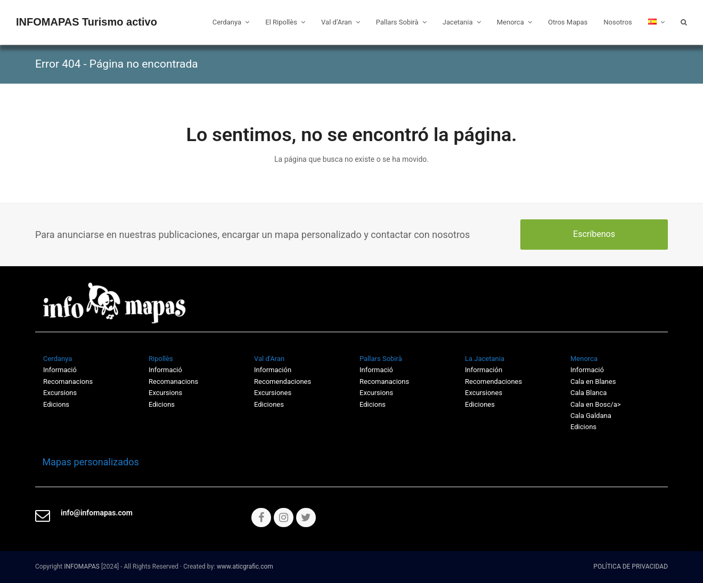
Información (272, 370)
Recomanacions (68, 381)
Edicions (56, 404)
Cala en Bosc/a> (595, 404)
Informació (376, 370)
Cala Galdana (590, 416)
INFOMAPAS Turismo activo (86, 22)
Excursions (60, 393)
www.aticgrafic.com (245, 566)
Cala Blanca (588, 393)
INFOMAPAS (82, 566)
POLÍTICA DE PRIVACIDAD (630, 566)
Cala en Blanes (593, 381)
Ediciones (269, 404)
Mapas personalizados (87, 461)
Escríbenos (594, 234)
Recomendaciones (282, 381)
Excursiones (272, 393)
